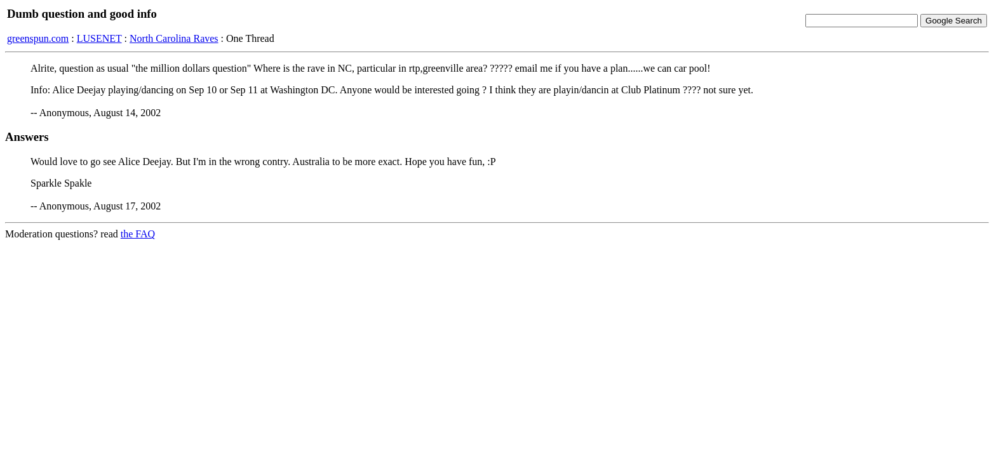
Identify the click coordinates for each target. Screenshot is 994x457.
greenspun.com (38, 38)
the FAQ (138, 233)
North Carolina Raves (174, 38)
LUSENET (99, 38)
